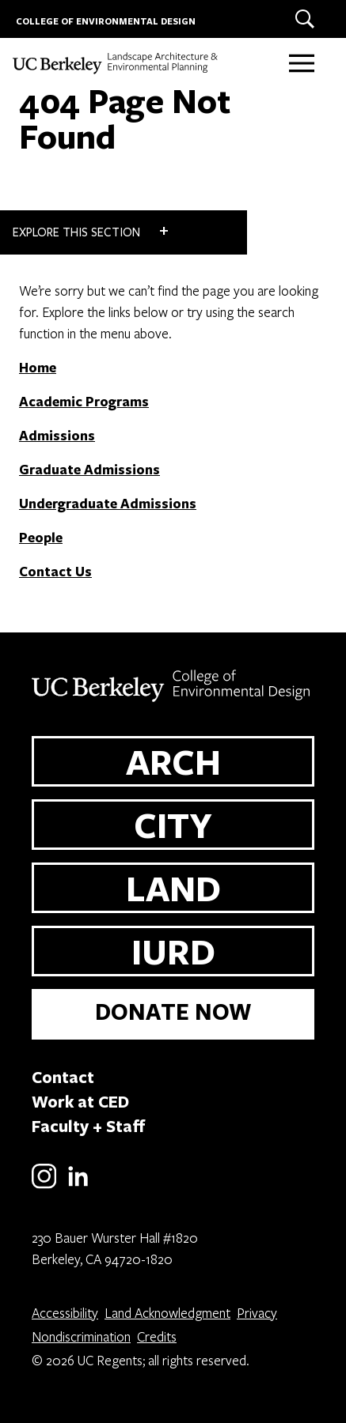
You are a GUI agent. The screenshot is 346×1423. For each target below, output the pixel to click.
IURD (173, 951)
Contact (63, 1077)
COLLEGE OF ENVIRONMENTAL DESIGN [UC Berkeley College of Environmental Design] (106, 21)
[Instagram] (44, 1185)
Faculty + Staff (89, 1126)
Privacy (257, 1313)
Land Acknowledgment (167, 1313)
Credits (157, 1336)
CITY (173, 824)
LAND (173, 887)
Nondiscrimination (81, 1336)
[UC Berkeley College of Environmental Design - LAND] (116, 63)
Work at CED (80, 1101)
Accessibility (65, 1313)
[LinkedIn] (78, 1185)
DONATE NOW (173, 1011)
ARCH (173, 761)
